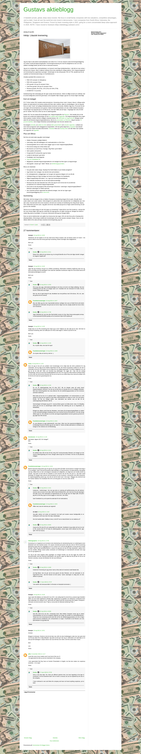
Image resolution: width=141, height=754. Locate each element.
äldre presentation (56, 125)
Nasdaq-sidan (64, 128)
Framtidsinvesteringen (39, 300)
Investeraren (31, 437)
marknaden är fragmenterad (66, 118)
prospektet (72, 126)
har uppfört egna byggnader (57, 116)
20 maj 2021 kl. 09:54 (45, 525)
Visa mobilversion (54, 741)
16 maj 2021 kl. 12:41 (45, 450)
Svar (31, 248)
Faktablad (51, 128)
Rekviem (66, 114)
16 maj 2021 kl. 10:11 (45, 252)
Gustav (35, 252)
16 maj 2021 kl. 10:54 (45, 284)
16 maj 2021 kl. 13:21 (45, 488)
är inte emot (45, 192)
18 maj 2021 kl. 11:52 (43, 512)
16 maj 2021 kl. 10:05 (39, 235)
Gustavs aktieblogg (48, 9)
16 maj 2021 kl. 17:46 (45, 312)
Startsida (55, 738)
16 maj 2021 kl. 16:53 (51, 504)
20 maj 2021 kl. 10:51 (39, 630)
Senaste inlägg (28, 738)
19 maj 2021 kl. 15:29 (39, 594)
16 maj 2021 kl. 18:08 (45, 567)
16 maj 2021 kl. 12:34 (45, 385)
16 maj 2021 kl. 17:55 (43, 540)
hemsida (33, 125)
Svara (29, 245)
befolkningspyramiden (58, 163)
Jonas (30, 363)
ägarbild (36, 130)
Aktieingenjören (32, 540)
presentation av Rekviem (63, 120)
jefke (29, 654)
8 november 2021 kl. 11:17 (38, 654)
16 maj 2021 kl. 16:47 (51, 300)
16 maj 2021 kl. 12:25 (45, 343)
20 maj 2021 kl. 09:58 (45, 611)
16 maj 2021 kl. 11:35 (37, 363)
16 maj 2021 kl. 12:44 (47, 466)
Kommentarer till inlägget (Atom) (41, 745)
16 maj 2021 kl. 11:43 (41, 437)
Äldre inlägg (82, 738)
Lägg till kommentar (29, 692)
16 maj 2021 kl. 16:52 (51, 421)
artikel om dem (42, 125)
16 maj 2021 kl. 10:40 (39, 266)
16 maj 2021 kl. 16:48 (51, 351)
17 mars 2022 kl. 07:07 (46, 582)
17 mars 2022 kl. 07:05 (46, 672)
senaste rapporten (69, 125)
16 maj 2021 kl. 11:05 (39, 326)
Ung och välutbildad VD (33, 159)
